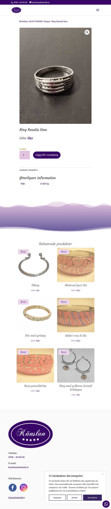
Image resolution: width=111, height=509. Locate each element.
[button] (87, 32)
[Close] (102, 473)
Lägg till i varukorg (47, 155)
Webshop (23, 21)
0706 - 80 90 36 (20, 2)
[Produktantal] (24, 155)
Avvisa (74, 498)
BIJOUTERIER (36, 21)
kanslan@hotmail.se (18, 467)
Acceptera (92, 498)
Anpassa (57, 498)
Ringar (47, 21)
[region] (75, 487)
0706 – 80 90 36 (16, 457)
